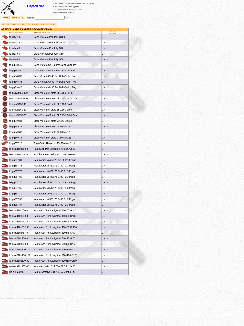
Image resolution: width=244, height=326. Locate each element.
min (110, 33)
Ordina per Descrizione (42, 32)
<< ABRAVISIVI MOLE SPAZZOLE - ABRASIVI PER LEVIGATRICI (29, 24)
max (114, 33)
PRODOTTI (19, 17)
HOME (6, 17)
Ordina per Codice (16, 32)
